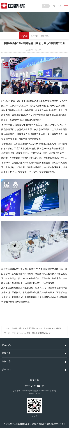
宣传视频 (34, 36)
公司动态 (24, 36)
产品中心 (6, 345)
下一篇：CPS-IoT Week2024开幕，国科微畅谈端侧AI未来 (27, 333)
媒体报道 (45, 36)
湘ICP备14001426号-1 (56, 424)
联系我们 (34, 380)
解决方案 (6, 353)
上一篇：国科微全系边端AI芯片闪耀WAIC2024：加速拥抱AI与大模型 (32, 328)
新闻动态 (6, 361)
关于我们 (6, 369)
